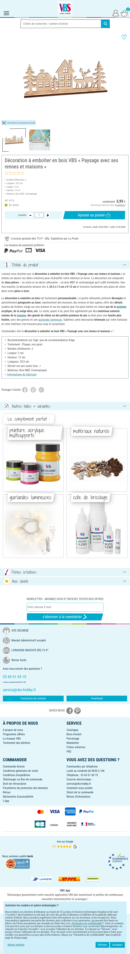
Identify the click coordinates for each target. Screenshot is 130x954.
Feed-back (97, 698)
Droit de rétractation (14, 783)
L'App (6, 801)
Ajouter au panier (94, 215)
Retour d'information (78, 796)
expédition (120, 205)
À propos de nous (13, 730)
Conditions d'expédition (16, 775)
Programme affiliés (14, 734)
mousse (21, 315)
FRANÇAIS (65, 918)
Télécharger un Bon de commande (22, 779)
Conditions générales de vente (20, 771)
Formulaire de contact (33, 698)
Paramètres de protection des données (25, 788)
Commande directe (14, 766)
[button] (5, 79)
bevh (30, 856)
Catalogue (72, 730)
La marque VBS (12, 738)
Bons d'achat (74, 734)
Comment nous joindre (80, 788)
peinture (121, 307)
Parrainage (73, 738)
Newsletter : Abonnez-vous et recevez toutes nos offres (65, 599)
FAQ (69, 751)
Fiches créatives (76, 747)
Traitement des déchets (16, 743)
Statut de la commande (80, 792)
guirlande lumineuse (50, 319)
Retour (7, 792)
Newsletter (73, 743)
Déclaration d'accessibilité (18, 796)
